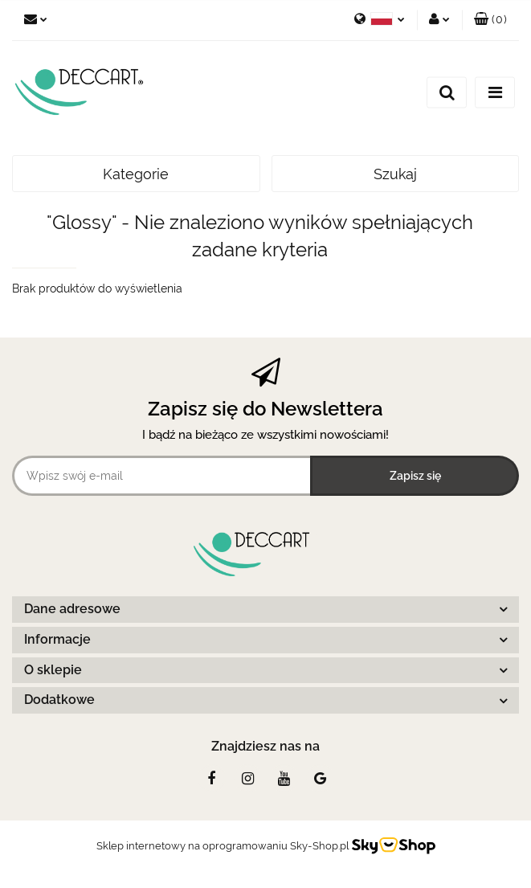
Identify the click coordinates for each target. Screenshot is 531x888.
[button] (490, 20)
